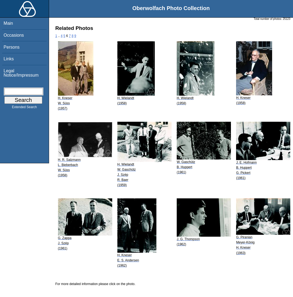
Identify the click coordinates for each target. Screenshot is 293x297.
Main (8, 23)
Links (9, 59)
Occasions (14, 35)
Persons (12, 47)
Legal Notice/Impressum (21, 72)
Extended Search (24, 108)
